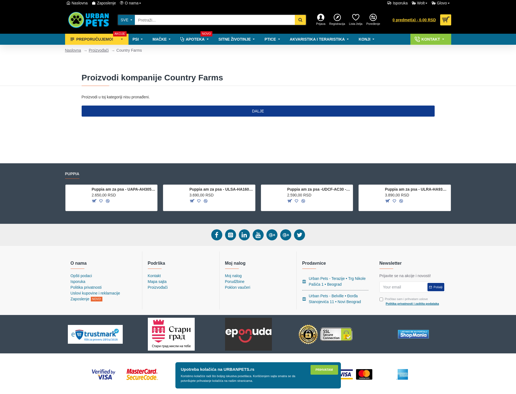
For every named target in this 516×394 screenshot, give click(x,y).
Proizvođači (99, 50)
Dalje (258, 111)
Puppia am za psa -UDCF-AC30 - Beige (319, 189)
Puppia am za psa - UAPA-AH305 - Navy (123, 189)
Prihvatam (324, 369)
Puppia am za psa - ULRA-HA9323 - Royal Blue (417, 189)
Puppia (72, 174)
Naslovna (73, 50)
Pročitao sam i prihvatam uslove (409, 301)
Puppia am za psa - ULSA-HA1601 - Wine (221, 189)
